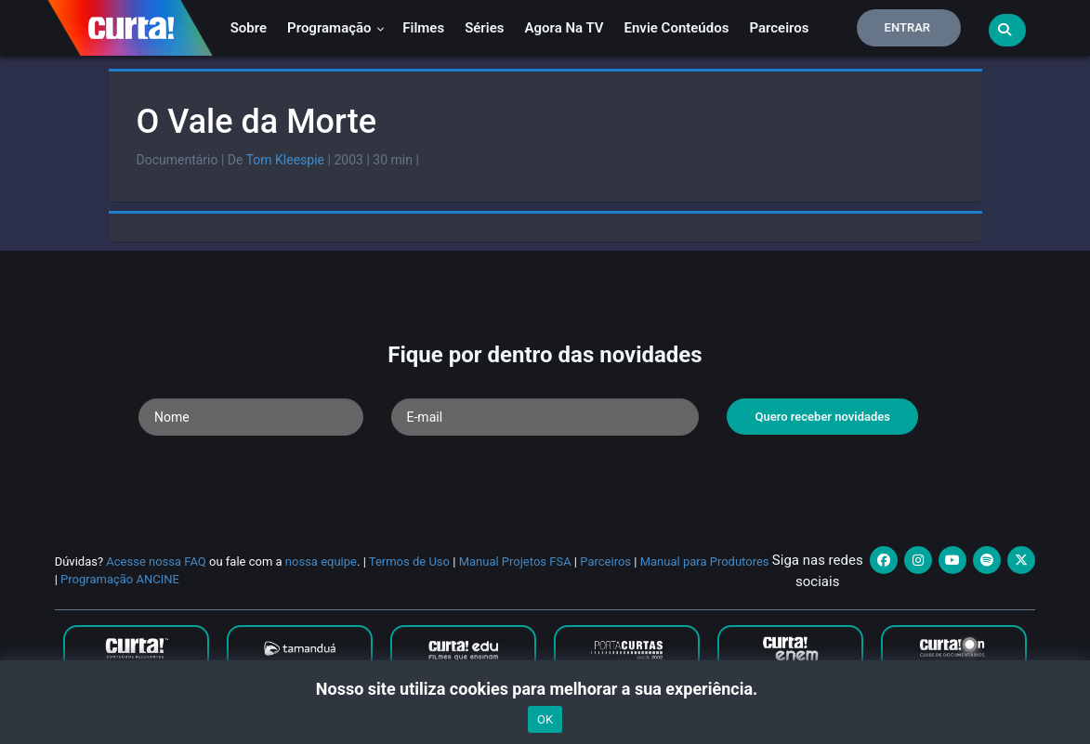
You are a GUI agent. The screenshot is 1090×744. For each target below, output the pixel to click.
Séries (484, 28)
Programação (336, 28)
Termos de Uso (409, 561)
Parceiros (778, 28)
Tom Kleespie (285, 159)
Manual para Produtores (704, 561)
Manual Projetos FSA (515, 561)
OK (545, 719)
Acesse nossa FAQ (156, 561)
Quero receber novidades (822, 417)
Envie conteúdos (676, 28)
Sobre (248, 28)
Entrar (908, 27)
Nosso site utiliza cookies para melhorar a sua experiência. (545, 688)
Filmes (423, 28)
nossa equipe (321, 561)
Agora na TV (563, 28)
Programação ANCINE (119, 579)
